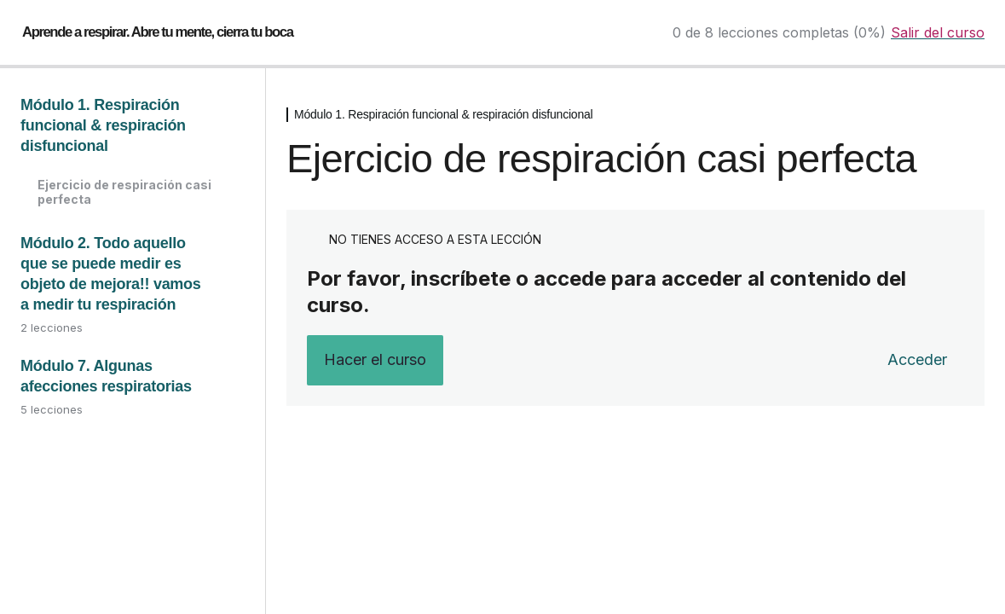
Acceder (917, 359)
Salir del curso (938, 32)
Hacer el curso (375, 359)
